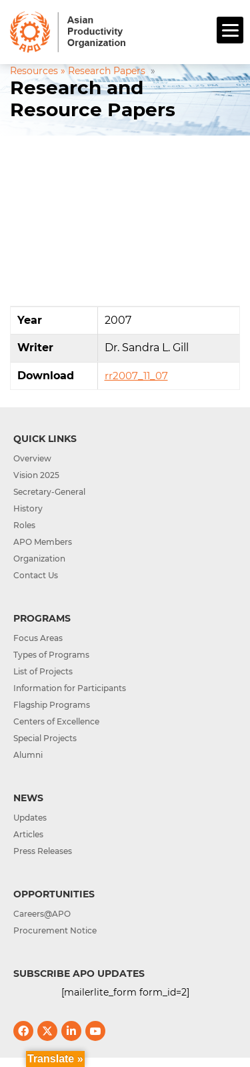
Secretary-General (49, 492)
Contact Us (35, 575)
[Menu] (230, 30)
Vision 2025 (36, 475)
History (28, 508)
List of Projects (43, 671)
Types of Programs (51, 655)
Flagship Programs (51, 705)
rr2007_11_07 (136, 375)
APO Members (42, 542)
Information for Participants (69, 688)
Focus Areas (38, 638)
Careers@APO (42, 914)
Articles (28, 834)
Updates (30, 818)
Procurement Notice (55, 930)
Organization (39, 559)
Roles (24, 525)
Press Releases (42, 851)
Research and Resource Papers (92, 98)
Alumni (28, 755)
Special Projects (45, 738)
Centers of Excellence (56, 721)
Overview (32, 458)
